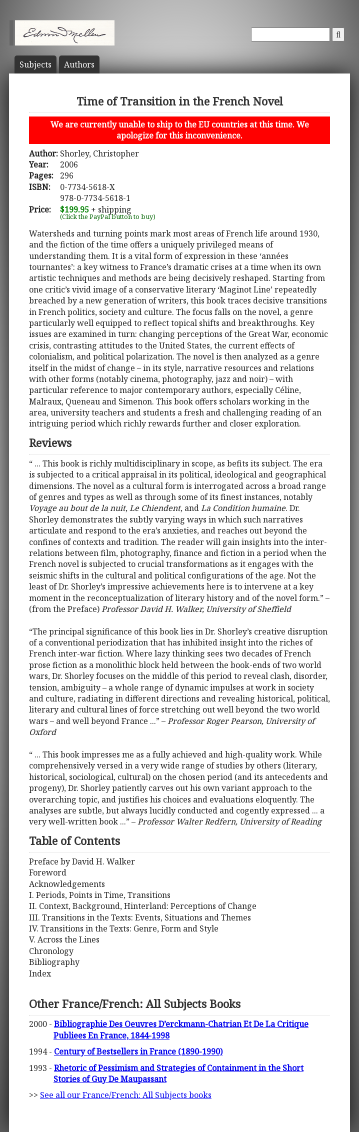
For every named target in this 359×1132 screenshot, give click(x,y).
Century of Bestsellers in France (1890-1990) (138, 1051)
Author (79, 64)
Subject (36, 64)
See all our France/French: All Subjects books (126, 1095)
